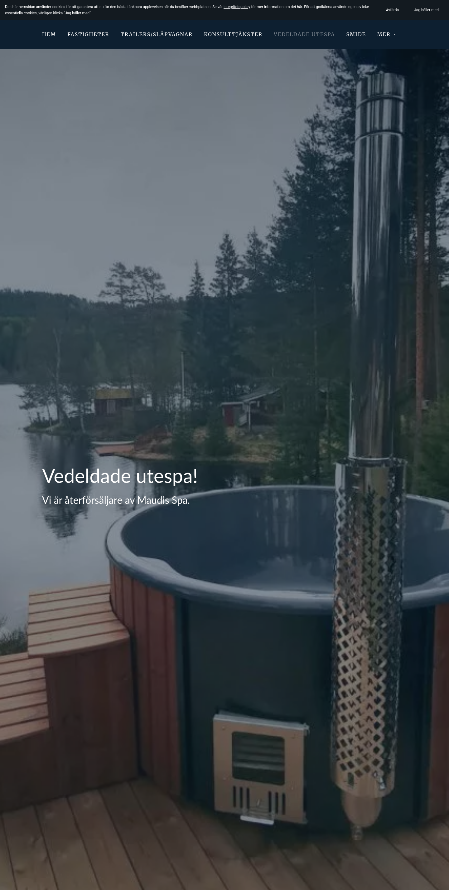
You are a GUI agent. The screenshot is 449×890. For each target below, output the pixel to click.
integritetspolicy (237, 7)
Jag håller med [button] (426, 10)
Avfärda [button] (392, 10)
